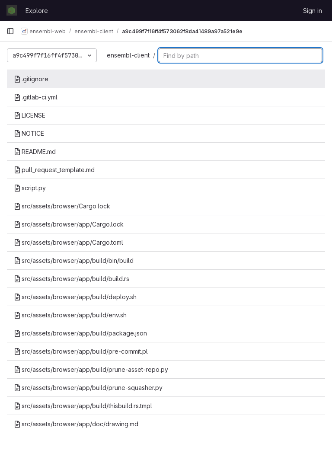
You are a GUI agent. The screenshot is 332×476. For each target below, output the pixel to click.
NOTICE (29, 133)
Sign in (312, 10)
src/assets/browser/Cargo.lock (62, 206)
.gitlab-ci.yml (35, 97)
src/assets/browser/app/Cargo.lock (69, 224)
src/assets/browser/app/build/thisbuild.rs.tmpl (83, 405)
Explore (37, 10)
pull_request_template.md (54, 169)
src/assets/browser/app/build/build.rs (71, 278)
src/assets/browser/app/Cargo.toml (68, 242)
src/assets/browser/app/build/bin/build (74, 260)
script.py (30, 188)
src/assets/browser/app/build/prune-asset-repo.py (91, 369)
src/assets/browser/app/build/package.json (80, 333)
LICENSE (29, 115)
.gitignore (31, 79)
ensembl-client (128, 55)
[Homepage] (12, 10)
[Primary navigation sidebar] (10, 31)
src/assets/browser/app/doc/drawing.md (76, 424)
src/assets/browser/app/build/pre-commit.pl (81, 351)
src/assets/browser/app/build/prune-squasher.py (88, 387)
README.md (35, 151)
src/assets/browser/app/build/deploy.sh (75, 296)
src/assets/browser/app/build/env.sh (70, 315)
